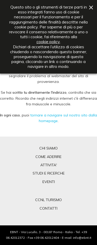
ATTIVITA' (48, 165)
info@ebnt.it (82, 238)
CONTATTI (48, 208)
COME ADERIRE (48, 156)
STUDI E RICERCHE (49, 173)
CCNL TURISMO (48, 199)
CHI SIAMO (48, 148)
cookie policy (48, 41)
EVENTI (48, 181)
